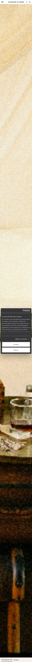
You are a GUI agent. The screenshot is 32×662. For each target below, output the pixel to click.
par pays (16, 660)
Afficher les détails (21, 339)
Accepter (16, 344)
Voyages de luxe (6, 660)
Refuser (16, 350)
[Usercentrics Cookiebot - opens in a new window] (23, 310)
